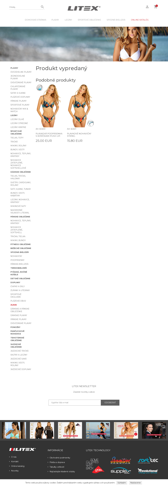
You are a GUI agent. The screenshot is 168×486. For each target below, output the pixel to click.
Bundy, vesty (17, 149)
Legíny (68, 20)
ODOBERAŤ (110, 402)
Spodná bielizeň (116, 20)
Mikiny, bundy (18, 240)
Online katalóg (16, 466)
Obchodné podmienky (59, 458)
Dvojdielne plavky (21, 72)
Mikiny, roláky (18, 145)
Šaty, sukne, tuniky (20, 189)
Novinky (14, 471)
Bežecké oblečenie (20, 248)
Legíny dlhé (17, 119)
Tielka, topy (16, 138)
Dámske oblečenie (20, 172)
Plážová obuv (18, 301)
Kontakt (14, 461)
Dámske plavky (18, 315)
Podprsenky (17, 260)
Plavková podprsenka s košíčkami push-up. (47, 135)
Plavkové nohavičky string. (79, 134)
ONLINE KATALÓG (140, 20)
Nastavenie (135, 483)
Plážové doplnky (20, 97)
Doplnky (15, 282)
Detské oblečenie (20, 278)
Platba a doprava (56, 462)
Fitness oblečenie (20, 244)
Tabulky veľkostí (56, 467)
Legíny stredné (19, 123)
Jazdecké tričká (19, 351)
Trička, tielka (17, 236)
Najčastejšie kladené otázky (61, 471)
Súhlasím (122, 483)
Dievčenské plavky (20, 82)
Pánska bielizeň (19, 264)
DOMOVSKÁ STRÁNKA (35, 20)
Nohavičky (16, 256)
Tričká (14, 142)
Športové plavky (19, 105)
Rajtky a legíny (18, 355)
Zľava (13, 305)
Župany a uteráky (20, 290)
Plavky (55, 20)
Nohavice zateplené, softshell (16, 230)
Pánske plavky (18, 101)
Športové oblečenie (89, 20)
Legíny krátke (18, 127)
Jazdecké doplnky (20, 369)
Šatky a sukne (18, 93)
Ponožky (15, 327)
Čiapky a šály (17, 286)
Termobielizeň (18, 268)
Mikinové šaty (18, 206)
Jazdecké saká (18, 359)
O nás (12, 457)
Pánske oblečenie (20, 217)
